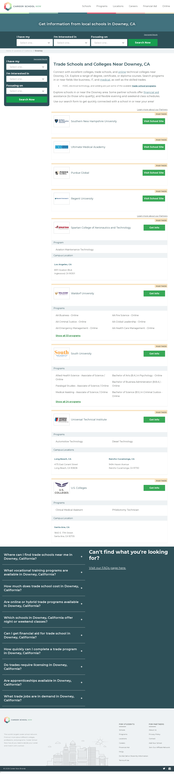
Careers (133, 6)
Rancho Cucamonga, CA (122, 459)
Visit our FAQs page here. (107, 568)
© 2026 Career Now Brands (14, 768)
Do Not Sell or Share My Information (133, 756)
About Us (152, 730)
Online (166, 6)
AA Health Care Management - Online (133, 328)
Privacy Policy (154, 734)
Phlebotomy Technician (125, 510)
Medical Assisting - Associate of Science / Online (82, 392)
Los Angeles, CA (63, 264)
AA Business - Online (67, 315)
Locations (118, 6)
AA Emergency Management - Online (77, 328)
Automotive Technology (69, 441)
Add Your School (155, 743)
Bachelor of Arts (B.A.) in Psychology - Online (137, 375)
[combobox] (35, 42)
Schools (86, 6)
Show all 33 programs (68, 335)
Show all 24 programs (68, 401)
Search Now (143, 42)
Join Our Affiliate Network (159, 747)
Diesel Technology (122, 441)
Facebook (170, 769)
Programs (101, 6)
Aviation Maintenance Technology (75, 249)
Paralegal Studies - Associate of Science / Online (82, 385)
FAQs (121, 752)
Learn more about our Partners (152, 109)
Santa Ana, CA (61, 527)
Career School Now (23, 6)
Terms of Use (124, 760)
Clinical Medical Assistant (69, 510)
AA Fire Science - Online (125, 315)
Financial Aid (150, 6)
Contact (152, 739)
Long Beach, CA (62, 459)
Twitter (164, 769)
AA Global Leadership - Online (129, 321)
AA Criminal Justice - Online (71, 321)
